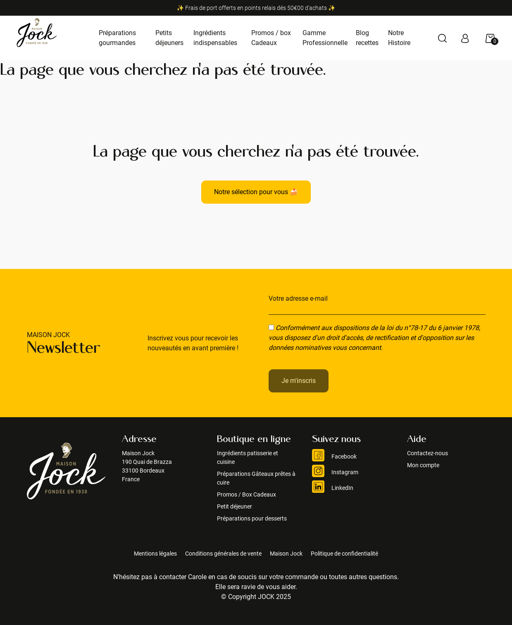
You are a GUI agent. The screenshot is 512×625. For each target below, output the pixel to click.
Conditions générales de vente (223, 553)
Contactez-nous (427, 453)
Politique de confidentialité (344, 553)
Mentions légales (155, 553)
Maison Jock (286, 553)
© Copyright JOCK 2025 (256, 597)
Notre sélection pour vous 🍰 (256, 192)
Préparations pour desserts (252, 518)
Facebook (334, 456)
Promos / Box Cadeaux (246, 494)
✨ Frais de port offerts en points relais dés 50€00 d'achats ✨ (256, 8)
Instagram (335, 472)
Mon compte (423, 465)
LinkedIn (332, 488)
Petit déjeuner (234, 506)
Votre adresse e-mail (298, 298)
